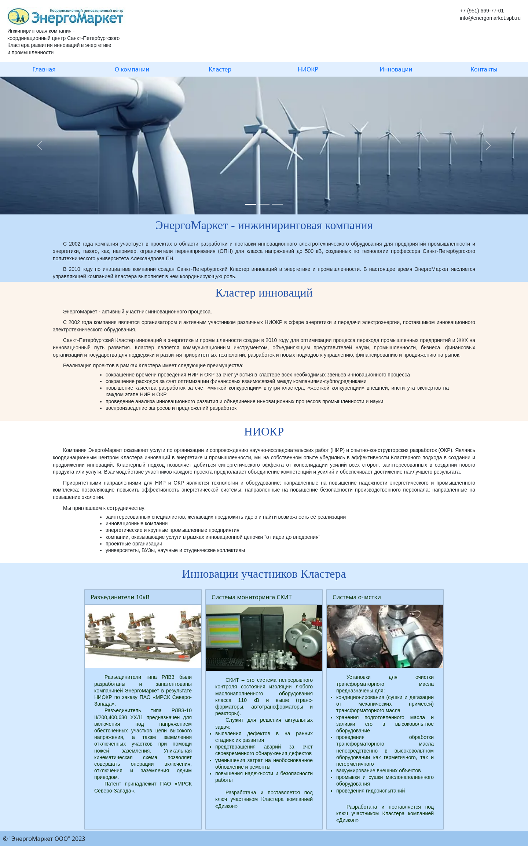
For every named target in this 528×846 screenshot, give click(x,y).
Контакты (483, 69)
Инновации (396, 69)
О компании (132, 69)
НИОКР (308, 69)
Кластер (220, 69)
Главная (44, 69)
